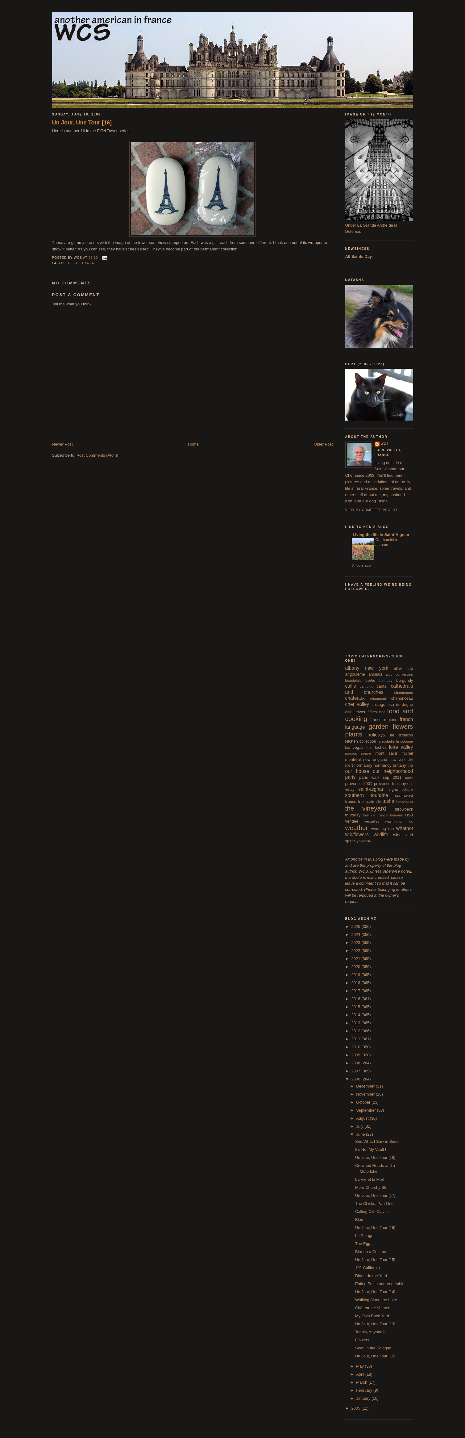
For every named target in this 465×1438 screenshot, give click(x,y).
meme (366, 753)
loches (381, 747)
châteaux (355, 698)
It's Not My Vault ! (370, 1149)
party (409, 777)
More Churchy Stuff (372, 1187)
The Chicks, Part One (374, 1203)
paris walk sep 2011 (380, 777)
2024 (356, 934)
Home (193, 444)
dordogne (404, 704)
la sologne (404, 741)
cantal (382, 686)
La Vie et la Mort (369, 1179)
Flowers (362, 1340)
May (360, 1366)
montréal (353, 759)
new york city (401, 759)
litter (369, 747)
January (364, 1398)
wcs (385, 444)
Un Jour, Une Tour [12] (375, 1356)
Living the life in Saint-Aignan (380, 534)
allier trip (403, 668)
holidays (376, 734)
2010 (356, 1047)
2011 (356, 1039)
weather (356, 827)
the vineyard (366, 808)
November (366, 1094)
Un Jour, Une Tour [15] (375, 1259)
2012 (356, 1031)
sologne (407, 789)
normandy (363, 765)
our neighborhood (393, 771)
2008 (356, 1063)
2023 (356, 942)
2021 (356, 958)
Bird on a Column (370, 1251)
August (363, 1118)
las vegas (354, 747)
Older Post (323, 444)
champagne (403, 692)
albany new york (366, 668)
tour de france (375, 815)
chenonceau (402, 698)
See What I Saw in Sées (376, 1141)
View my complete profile (372, 510)
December (366, 1086)
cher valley (357, 704)
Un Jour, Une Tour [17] (375, 1195)
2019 (356, 974)
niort (349, 765)
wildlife (381, 834)
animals (375, 674)
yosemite (364, 841)
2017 (356, 990)
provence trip (386, 783)
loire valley (401, 747)
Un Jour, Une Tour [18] (375, 1157)
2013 (356, 1023)
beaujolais (353, 680)
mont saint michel (394, 753)
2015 (356, 1006)
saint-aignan (371, 789)
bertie (370, 680)
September (366, 1110)
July (360, 1126)
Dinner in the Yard (371, 1275)
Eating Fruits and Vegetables (380, 1283)
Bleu (359, 1219)
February (364, 1390)
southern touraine (366, 795)
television (404, 801)
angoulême (355, 674)
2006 (356, 1079)
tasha (388, 801)
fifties (372, 712)
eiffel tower (81, 263)
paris (350, 777)
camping (366, 686)
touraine (396, 815)
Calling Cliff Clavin (371, 1211)
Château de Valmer (372, 1308)
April (360, 1374)
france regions (383, 719)
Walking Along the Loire (376, 1300)
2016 (356, 998)
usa (409, 814)
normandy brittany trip (393, 765)
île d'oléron (401, 735)
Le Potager (365, 1235)
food (382, 712)
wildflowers (357, 834)
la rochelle (386, 741)
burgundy (404, 680)
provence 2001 (358, 783)
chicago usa (383, 704)
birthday (386, 680)
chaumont (378, 698)
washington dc (399, 821)
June (361, 1134)
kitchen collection (360, 741)
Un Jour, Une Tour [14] (375, 1291)
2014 (356, 1014)
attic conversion (399, 674)
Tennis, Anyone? (369, 1332)
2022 (356, 950)
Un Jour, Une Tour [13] (375, 1324)
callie (350, 686)
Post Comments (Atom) (97, 455)
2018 (356, 982)
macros (351, 753)
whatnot (404, 828)
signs (393, 789)
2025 (356, 926)
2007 (356, 1071)
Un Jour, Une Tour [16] (82, 122)
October (364, 1102)
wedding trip (382, 828)
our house (357, 771)
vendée (352, 821)
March (362, 1382)
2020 (356, 966)
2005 (356, 1408)
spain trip (373, 801)
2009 (356, 1055)
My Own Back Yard (372, 1316)
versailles (371, 821)
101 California (367, 1267)
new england (375, 759)
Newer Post (62, 444)
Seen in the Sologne (373, 1348)
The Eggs (363, 1243)
